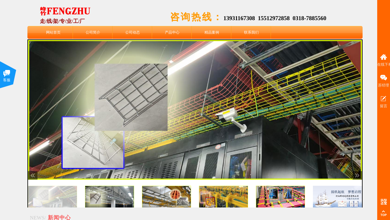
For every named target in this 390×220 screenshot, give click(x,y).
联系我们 (251, 32)
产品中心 (172, 32)
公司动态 (132, 32)
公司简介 (93, 32)
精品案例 (211, 32)
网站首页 (53, 32)
